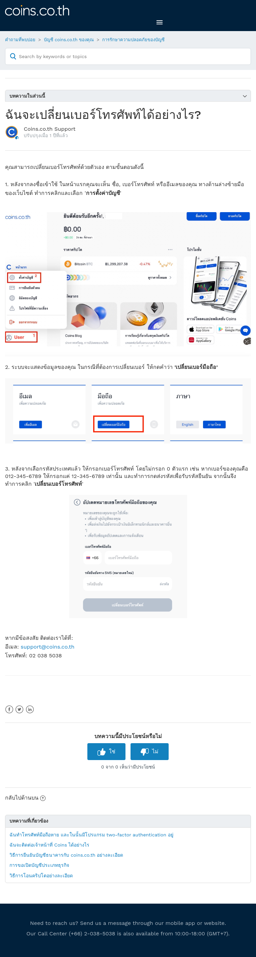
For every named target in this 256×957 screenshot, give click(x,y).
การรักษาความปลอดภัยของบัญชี (133, 39)
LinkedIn (30, 709)
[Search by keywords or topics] (128, 56)
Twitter (19, 709)
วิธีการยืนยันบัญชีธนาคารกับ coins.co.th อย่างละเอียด (66, 855)
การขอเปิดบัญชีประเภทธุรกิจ (39, 865)
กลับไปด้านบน (25, 798)
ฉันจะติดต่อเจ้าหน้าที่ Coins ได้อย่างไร (49, 845)
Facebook (9, 709)
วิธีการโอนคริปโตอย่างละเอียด (41, 875)
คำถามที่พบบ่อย (20, 39)
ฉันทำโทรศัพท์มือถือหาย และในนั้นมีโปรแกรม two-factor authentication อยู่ (91, 834)
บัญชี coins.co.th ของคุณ (69, 39)
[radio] (106, 751)
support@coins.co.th (47, 647)
